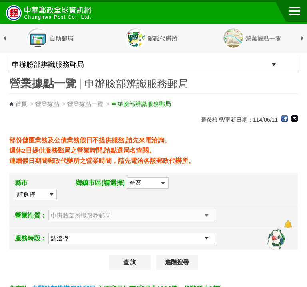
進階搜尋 (177, 262)
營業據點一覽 (85, 103)
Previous (5, 39)
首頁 (21, 103)
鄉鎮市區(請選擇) (100, 182)
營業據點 (47, 103)
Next (302, 39)
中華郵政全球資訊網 (50, 13)
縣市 (21, 182)
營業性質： (31, 215)
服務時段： (31, 238)
